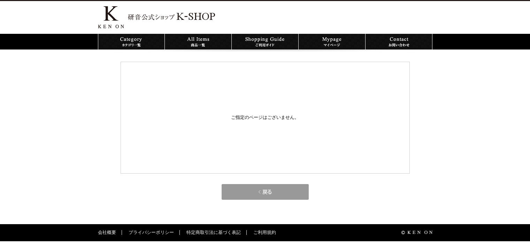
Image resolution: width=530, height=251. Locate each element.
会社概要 (107, 232)
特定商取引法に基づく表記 (213, 232)
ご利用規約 (264, 232)
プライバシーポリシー (151, 232)
